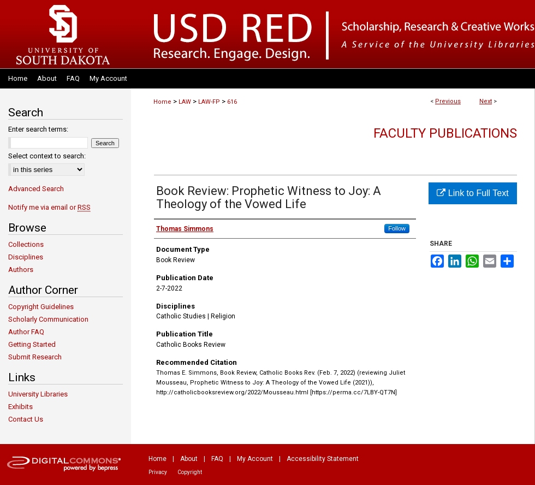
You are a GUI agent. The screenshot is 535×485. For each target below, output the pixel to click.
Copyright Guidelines (41, 307)
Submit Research (35, 357)
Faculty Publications (445, 133)
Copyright (189, 472)
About (189, 459)
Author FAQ (26, 332)
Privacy (157, 472)
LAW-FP (209, 101)
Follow (397, 228)
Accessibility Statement (323, 459)
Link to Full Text (472, 193)
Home (162, 101)
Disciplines (25, 257)
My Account (255, 459)
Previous (448, 101)
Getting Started (32, 344)
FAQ (217, 459)
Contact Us (25, 419)
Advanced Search (36, 189)
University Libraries (38, 394)
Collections (26, 244)
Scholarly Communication (48, 319)
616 (232, 101)
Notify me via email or (49, 207)
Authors (20, 269)
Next (485, 101)
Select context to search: (47, 156)
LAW (185, 101)
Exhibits (20, 407)
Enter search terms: (38, 129)
